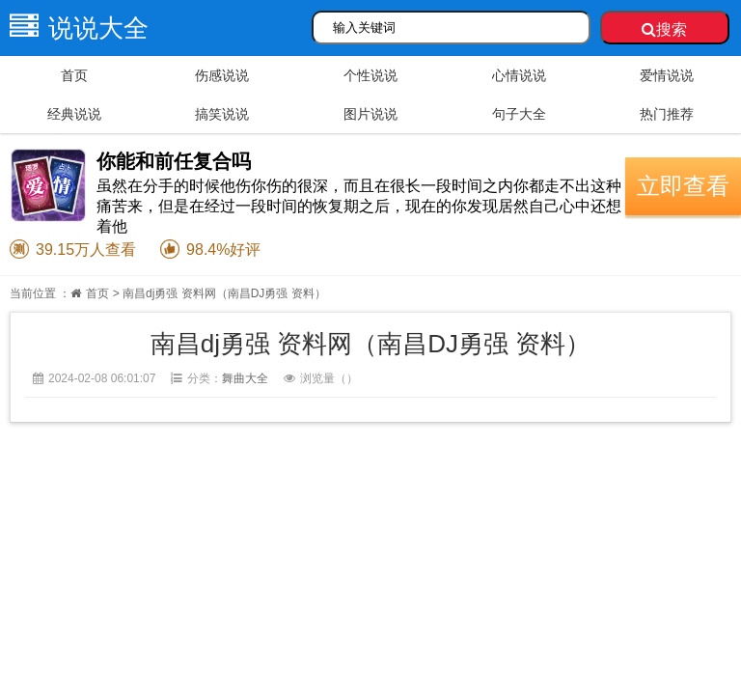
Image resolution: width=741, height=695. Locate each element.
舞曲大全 (245, 378)
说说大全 (74, 28)
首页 (74, 75)
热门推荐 (667, 114)
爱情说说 (667, 75)
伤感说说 (222, 75)
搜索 (664, 29)
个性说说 (370, 75)
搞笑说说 (222, 114)
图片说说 (370, 114)
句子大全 (519, 114)
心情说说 (519, 75)
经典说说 (74, 114)
